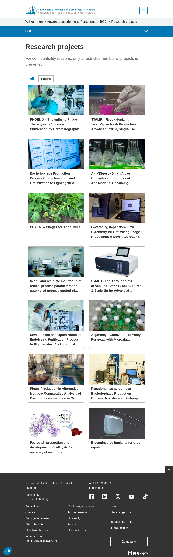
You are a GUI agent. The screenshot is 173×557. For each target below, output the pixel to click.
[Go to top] (169, 470)
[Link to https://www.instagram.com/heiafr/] (118, 497)
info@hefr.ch (97, 487)
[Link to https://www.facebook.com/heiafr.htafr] (91, 497)
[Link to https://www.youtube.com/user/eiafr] (131, 497)
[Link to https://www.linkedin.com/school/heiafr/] (104, 497)
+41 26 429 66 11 (100, 483)
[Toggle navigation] (143, 10)
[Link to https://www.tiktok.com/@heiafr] (145, 497)
